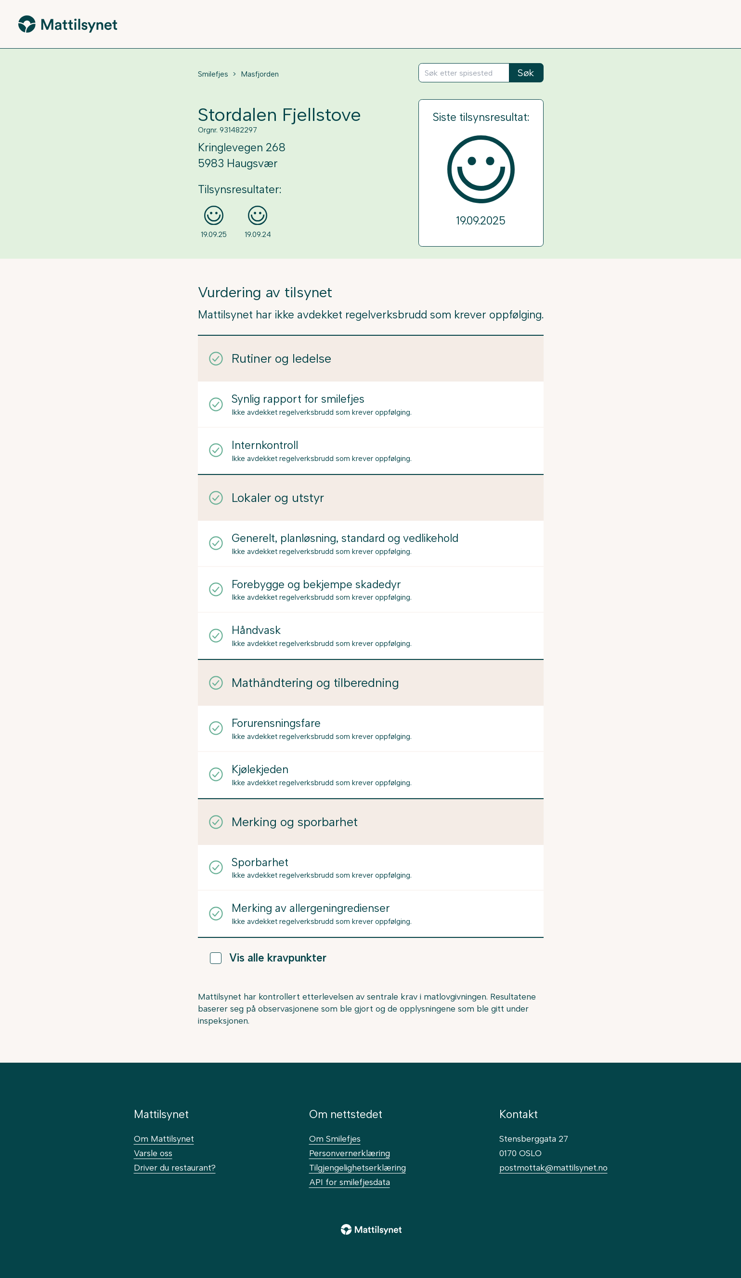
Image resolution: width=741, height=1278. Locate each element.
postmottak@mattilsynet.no (553, 1167)
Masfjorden (260, 74)
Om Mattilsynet (164, 1138)
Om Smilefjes (335, 1138)
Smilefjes (213, 74)
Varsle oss (153, 1153)
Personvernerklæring (349, 1153)
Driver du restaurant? (175, 1167)
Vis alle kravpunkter (268, 957)
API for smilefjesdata (349, 1182)
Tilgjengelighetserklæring (357, 1167)
